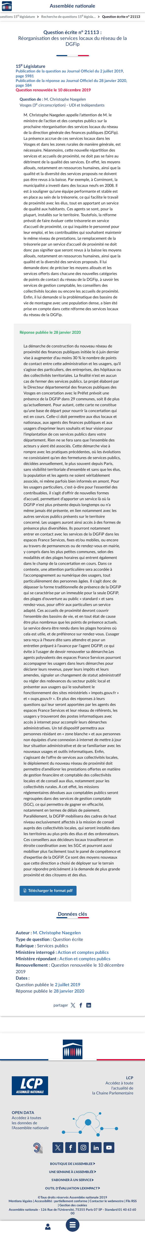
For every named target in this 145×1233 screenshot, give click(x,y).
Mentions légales (20, 1201)
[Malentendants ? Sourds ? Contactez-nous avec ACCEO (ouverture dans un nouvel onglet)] (37, 1147)
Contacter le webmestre (107, 1201)
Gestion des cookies (73, 1205)
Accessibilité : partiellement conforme (61, 1201)
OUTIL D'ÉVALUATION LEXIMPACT (71, 1188)
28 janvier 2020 (69, 991)
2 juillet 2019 (67, 985)
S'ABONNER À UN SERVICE (71, 1180)
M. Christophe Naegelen (57, 933)
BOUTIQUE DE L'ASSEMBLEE (71, 1163)
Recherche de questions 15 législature (69, 16)
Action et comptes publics (83, 952)
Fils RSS (131, 1201)
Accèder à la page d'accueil (7, 6)
